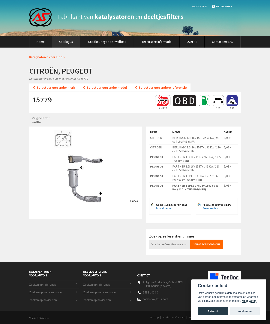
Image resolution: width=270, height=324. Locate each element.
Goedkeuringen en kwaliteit (107, 42)
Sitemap (154, 317)
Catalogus (66, 42)
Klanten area (199, 6)
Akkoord (213, 311)
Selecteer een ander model (107, 87)
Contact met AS (222, 42)
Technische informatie (157, 42)
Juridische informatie (174, 317)
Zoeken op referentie (42, 284)
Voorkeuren (245, 311)
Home (40, 42)
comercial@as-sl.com (155, 299)
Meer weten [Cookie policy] (249, 300)
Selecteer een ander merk (56, 87)
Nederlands (224, 6)
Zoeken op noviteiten (43, 300)
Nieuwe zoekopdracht (206, 244)
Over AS (192, 42)
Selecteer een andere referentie (163, 87)
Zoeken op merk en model (46, 292)
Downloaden (164, 208)
